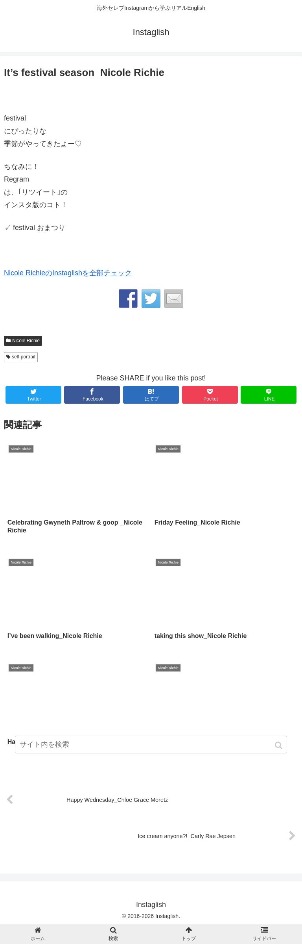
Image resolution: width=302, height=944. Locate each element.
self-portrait (23, 357)
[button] (279, 745)
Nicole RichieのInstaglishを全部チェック (68, 273)
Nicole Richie (26, 340)
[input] (151, 744)
